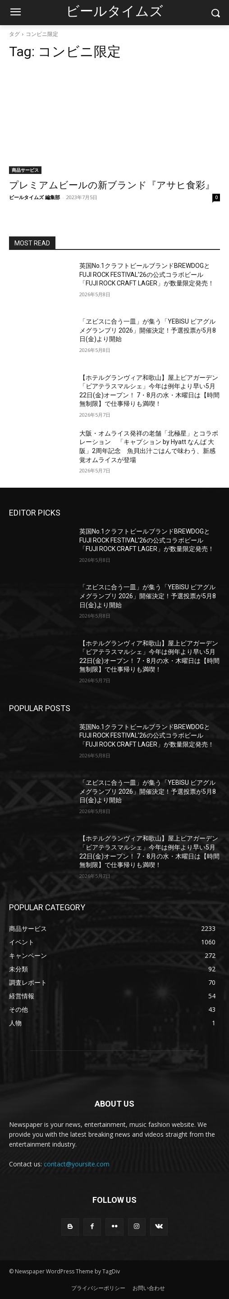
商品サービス (25, 170)
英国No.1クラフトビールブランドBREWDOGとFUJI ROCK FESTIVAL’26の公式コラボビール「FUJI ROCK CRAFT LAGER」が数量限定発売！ (146, 274)
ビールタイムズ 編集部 (34, 197)
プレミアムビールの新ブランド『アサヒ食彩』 (112, 185)
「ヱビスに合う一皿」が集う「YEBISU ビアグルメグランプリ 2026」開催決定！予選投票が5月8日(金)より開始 (147, 330)
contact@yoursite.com (77, 1164)
